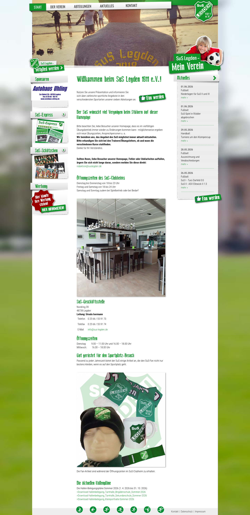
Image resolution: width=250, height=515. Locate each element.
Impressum (200, 511)
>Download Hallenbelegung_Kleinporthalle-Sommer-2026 (105, 499)
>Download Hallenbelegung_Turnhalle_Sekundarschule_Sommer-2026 (112, 495)
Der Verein (57, 6)
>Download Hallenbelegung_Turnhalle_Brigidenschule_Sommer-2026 (111, 492)
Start (38, 7)
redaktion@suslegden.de (89, 166)
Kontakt (131, 5)
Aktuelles (107, 5)
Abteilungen (82, 6)
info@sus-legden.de (98, 329)
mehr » (184, 97)
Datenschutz (187, 511)
